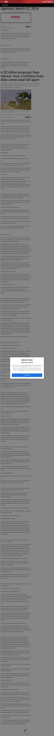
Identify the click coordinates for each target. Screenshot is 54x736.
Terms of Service (28, 365)
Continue (27, 375)
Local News (47, 1)
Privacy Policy (25, 367)
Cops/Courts (5, 5)
